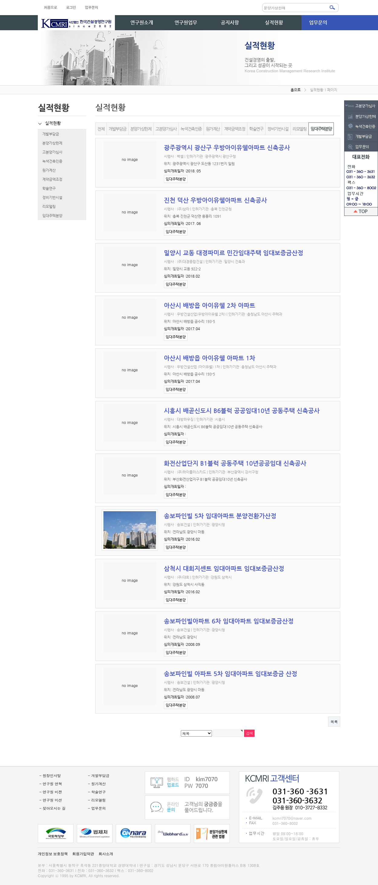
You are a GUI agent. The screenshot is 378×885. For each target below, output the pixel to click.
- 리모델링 (97, 799)
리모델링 (47, 206)
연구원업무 (185, 22)
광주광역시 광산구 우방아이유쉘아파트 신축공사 (227, 147)
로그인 (71, 7)
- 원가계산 (97, 783)
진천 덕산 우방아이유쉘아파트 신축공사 (215, 200)
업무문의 (91, 7)
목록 (334, 721)
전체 (100, 128)
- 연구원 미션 (50, 799)
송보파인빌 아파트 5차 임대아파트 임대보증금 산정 (230, 673)
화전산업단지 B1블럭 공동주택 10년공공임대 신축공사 (235, 463)
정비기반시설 (50, 197)
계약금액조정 (50, 179)
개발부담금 (48, 134)
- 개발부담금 (98, 775)
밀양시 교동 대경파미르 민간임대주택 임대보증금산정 (233, 252)
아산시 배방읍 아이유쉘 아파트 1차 (209, 358)
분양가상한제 (50, 143)
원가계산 (47, 170)
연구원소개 (141, 22)
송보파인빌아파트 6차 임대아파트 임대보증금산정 (229, 621)
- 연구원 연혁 (50, 783)
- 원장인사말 (50, 775)
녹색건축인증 (50, 161)
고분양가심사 (50, 152)
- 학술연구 (97, 791)
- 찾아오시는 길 (52, 808)
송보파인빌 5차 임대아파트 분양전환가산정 (220, 515)
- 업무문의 (97, 808)
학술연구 (47, 188)
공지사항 (230, 22)
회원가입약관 (83, 854)
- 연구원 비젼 (50, 791)
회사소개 (106, 854)
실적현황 (274, 22)
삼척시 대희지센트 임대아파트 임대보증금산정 (224, 568)
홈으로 (296, 90)
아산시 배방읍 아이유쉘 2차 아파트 (209, 305)
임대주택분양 (50, 215)
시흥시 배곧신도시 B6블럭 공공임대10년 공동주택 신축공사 (242, 410)
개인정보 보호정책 (53, 854)
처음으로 (50, 7)
